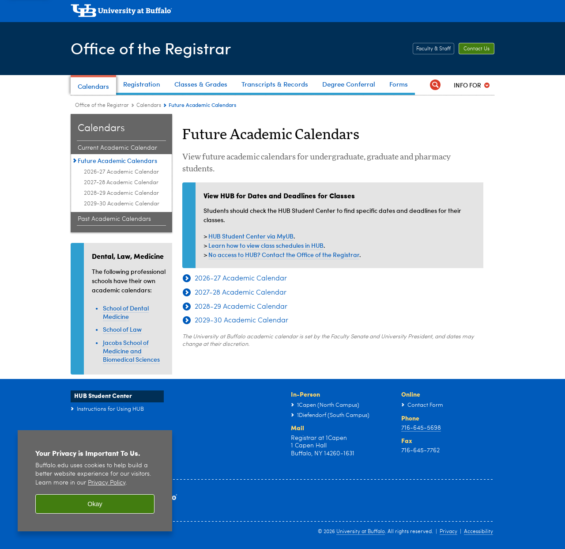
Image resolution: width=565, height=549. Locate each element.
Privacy (448, 531)
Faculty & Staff (433, 49)
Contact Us (476, 49)
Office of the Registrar (151, 48)
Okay (94, 503)
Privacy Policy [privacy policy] (106, 483)
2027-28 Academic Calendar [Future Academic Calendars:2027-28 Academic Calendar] (121, 183)
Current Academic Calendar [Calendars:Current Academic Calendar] (117, 148)
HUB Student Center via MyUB (251, 236)
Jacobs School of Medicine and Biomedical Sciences (131, 350)
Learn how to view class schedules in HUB (266, 245)
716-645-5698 (421, 428)
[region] (95, 480)
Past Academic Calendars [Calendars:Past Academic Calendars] (114, 219)
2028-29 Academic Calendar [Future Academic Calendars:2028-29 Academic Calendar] (121, 193)
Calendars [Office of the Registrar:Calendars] (148, 105)
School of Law (122, 329)
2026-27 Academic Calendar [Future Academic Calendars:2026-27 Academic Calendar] (121, 172)
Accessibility (478, 531)
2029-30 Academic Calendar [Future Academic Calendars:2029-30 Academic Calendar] (121, 204)
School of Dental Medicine (126, 312)
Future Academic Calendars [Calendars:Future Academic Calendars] (117, 160)
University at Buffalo (360, 531)
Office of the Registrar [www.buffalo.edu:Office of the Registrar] (102, 105)
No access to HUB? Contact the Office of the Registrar (283, 254)
